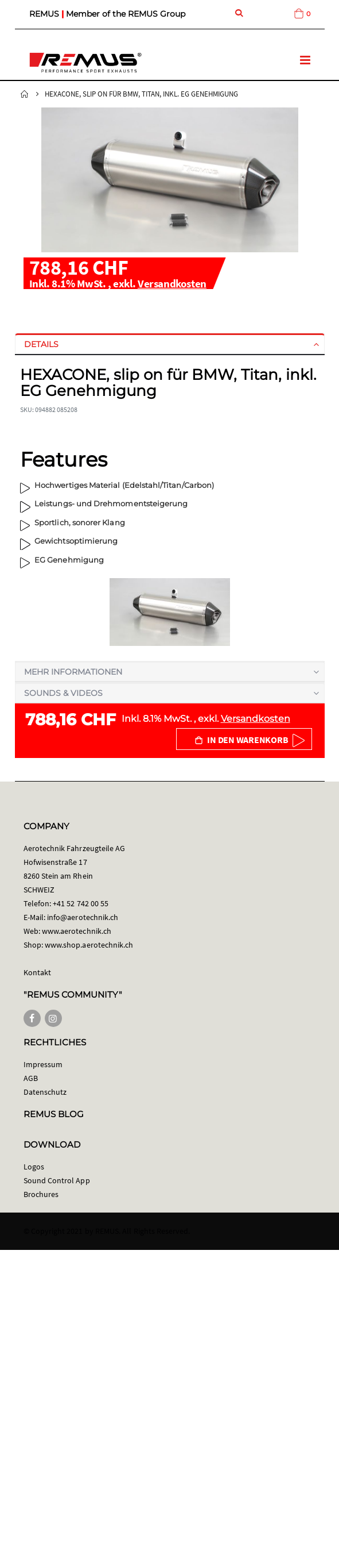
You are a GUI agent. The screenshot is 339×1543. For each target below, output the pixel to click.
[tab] (170, 344)
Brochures (41, 1194)
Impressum (43, 1064)
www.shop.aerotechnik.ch (89, 945)
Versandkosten (172, 283)
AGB (31, 1078)
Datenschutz (45, 1092)
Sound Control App (57, 1180)
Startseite (25, 94)
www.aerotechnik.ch (76, 931)
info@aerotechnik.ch (82, 917)
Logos (34, 1166)
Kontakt (37, 972)
